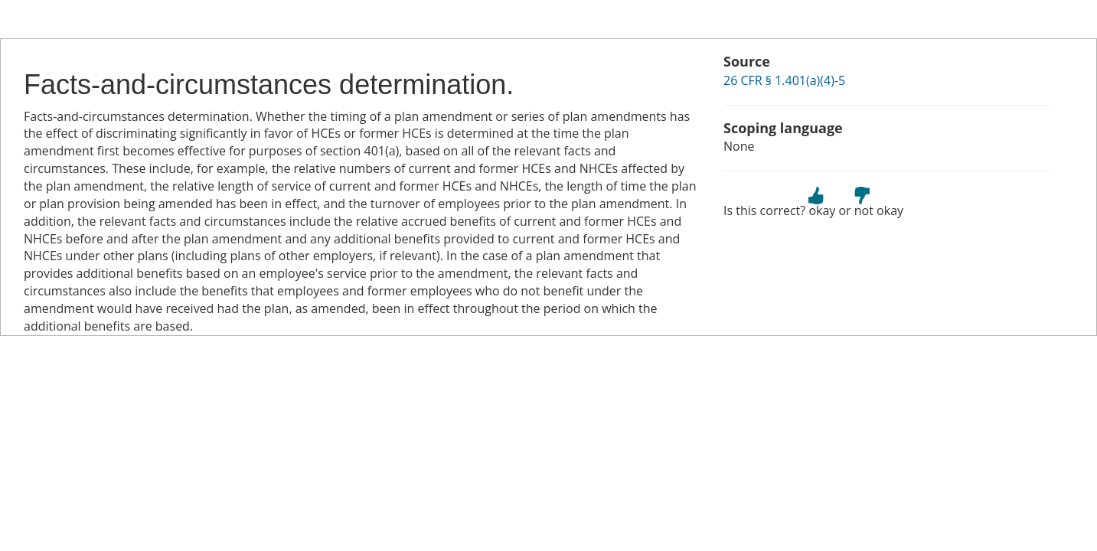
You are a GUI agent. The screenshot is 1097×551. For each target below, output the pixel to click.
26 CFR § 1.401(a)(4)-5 (784, 80)
